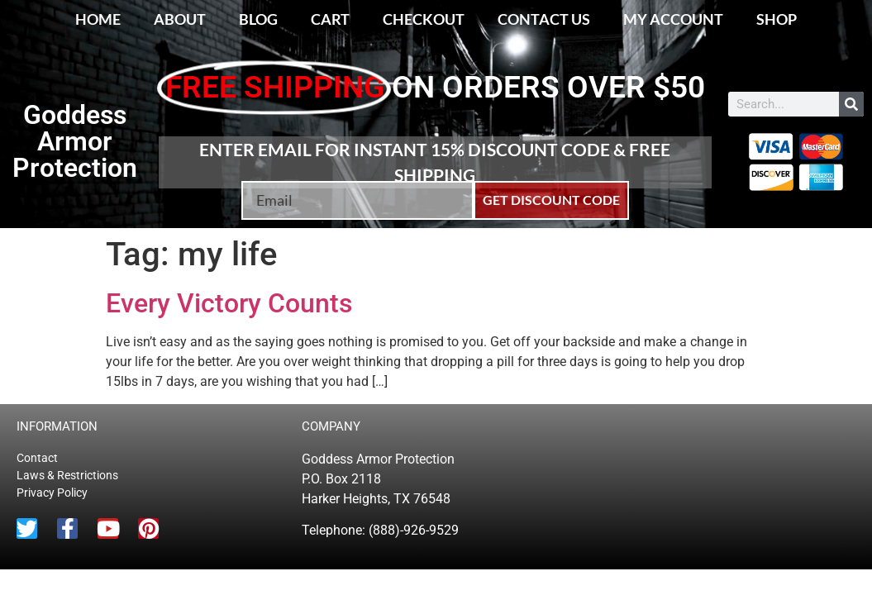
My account (673, 19)
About (180, 19)
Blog (258, 19)
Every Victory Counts (229, 303)
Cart (330, 19)
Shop (776, 19)
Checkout (424, 19)
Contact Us (544, 19)
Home (98, 19)
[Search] (851, 104)
